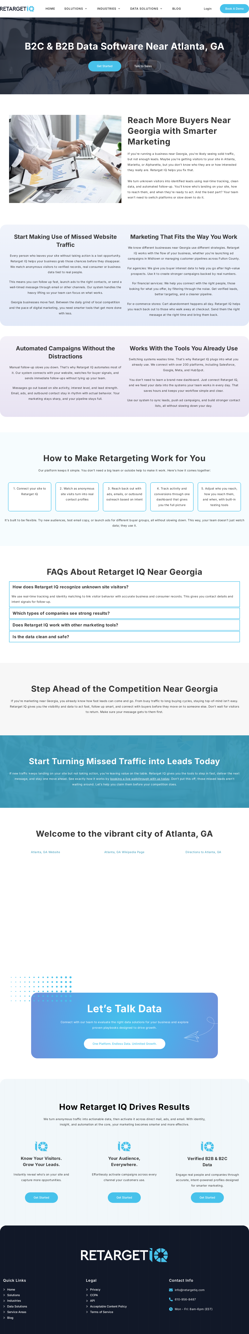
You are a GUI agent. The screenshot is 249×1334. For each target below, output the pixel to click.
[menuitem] (50, 9)
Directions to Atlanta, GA (203, 852)
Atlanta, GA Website (45, 852)
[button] (124, 587)
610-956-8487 (185, 1299)
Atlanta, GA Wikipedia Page (124, 852)
